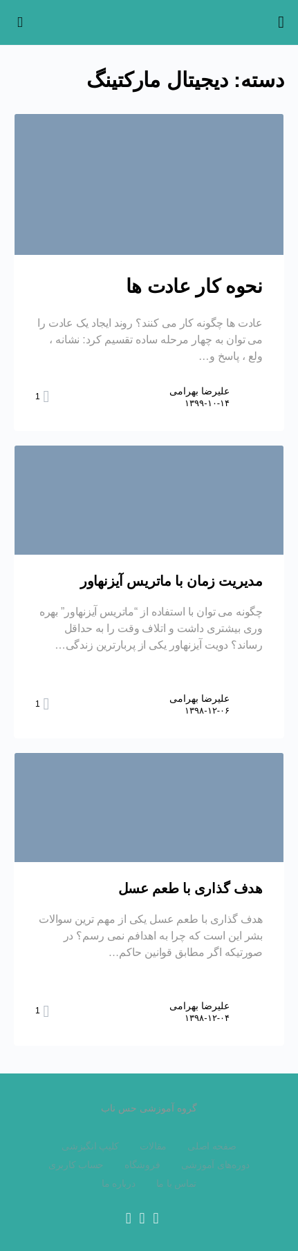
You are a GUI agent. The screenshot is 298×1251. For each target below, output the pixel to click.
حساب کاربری (76, 1164)
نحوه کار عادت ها (194, 286)
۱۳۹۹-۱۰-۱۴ (207, 403)
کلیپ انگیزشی (90, 1146)
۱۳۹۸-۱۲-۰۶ (207, 710)
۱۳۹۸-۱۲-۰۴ (207, 1018)
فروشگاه (142, 1164)
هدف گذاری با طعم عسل (190, 888)
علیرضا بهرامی (199, 391)
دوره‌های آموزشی (215, 1164)
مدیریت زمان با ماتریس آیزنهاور (171, 581)
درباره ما (119, 1183)
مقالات (153, 1146)
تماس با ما (176, 1183)
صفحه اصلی (211, 1146)
